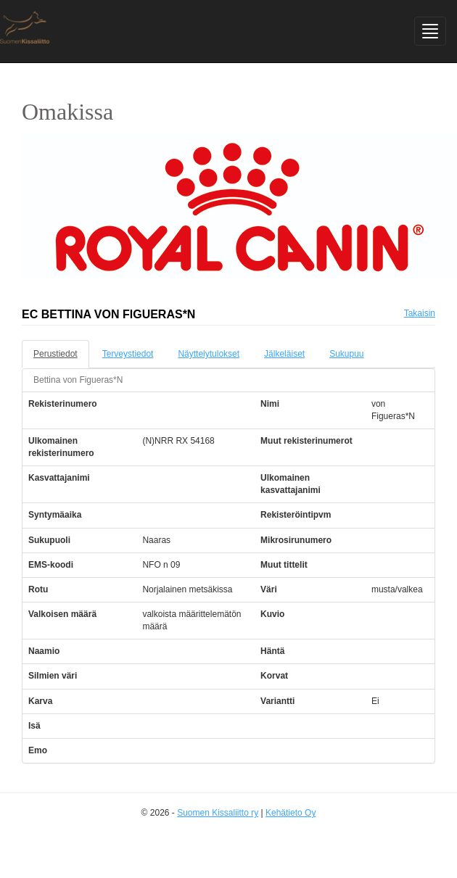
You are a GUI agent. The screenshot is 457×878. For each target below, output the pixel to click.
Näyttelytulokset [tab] (208, 354)
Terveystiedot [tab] (128, 354)
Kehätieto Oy (290, 813)
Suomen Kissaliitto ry (217, 813)
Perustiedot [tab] (55, 354)
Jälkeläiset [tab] (284, 354)
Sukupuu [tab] (346, 354)
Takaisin (419, 313)
